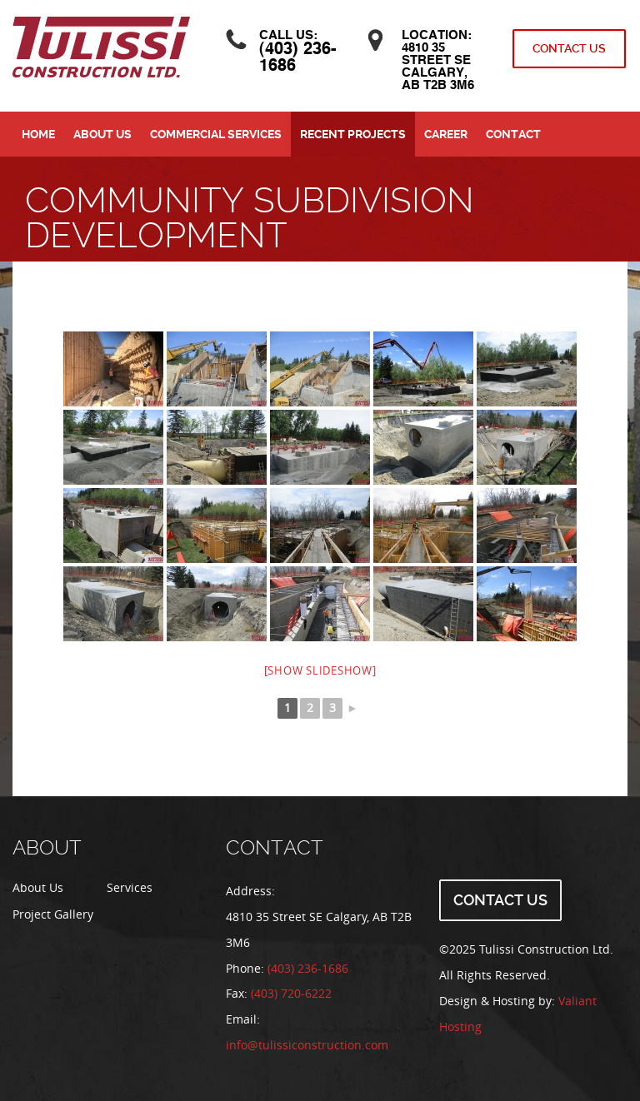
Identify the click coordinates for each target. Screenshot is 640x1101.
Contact (513, 134)
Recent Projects (353, 134)
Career (446, 134)
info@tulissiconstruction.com (307, 1046)
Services (129, 888)
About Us (102, 134)
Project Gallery (52, 915)
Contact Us (569, 48)
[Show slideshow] (320, 671)
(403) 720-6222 (291, 994)
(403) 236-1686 (308, 969)
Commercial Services (216, 134)
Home (38, 134)
